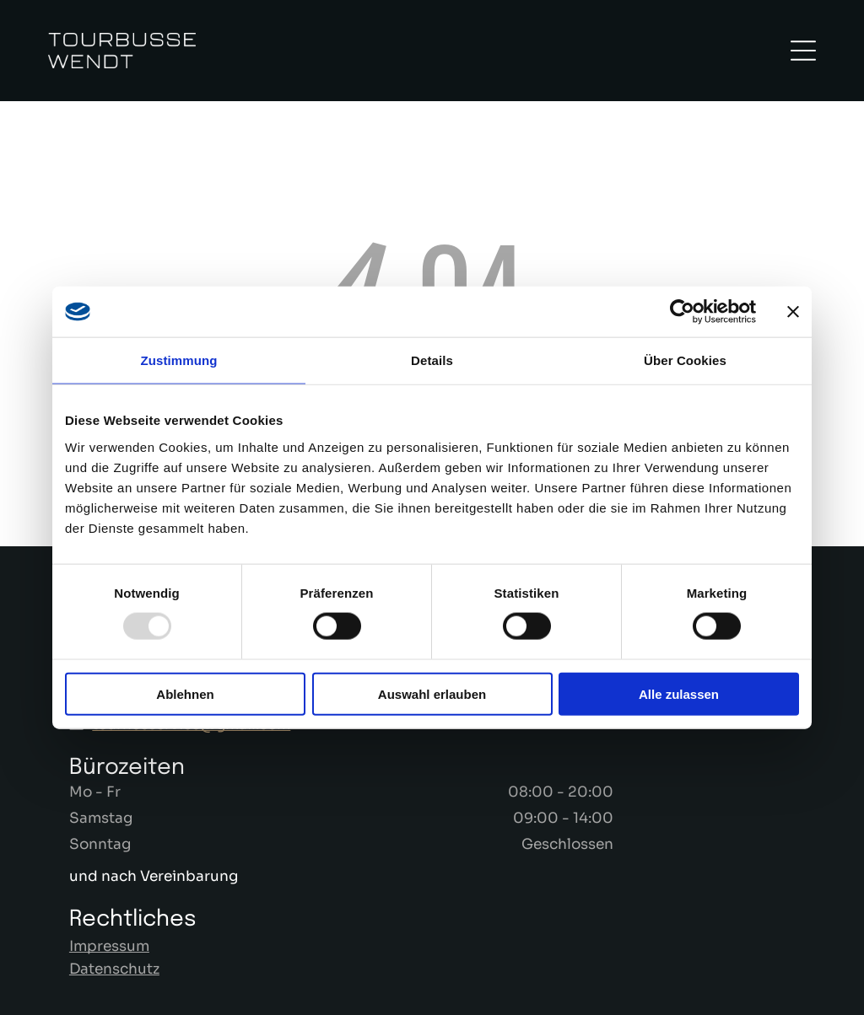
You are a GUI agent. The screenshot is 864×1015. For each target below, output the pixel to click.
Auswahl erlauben (432, 694)
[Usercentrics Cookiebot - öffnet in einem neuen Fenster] (682, 312)
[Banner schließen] (793, 312)
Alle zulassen (679, 694)
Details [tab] (432, 360)
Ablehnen (184, 694)
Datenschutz (114, 969)
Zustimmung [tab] (179, 360)
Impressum (109, 946)
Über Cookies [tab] (685, 360)
